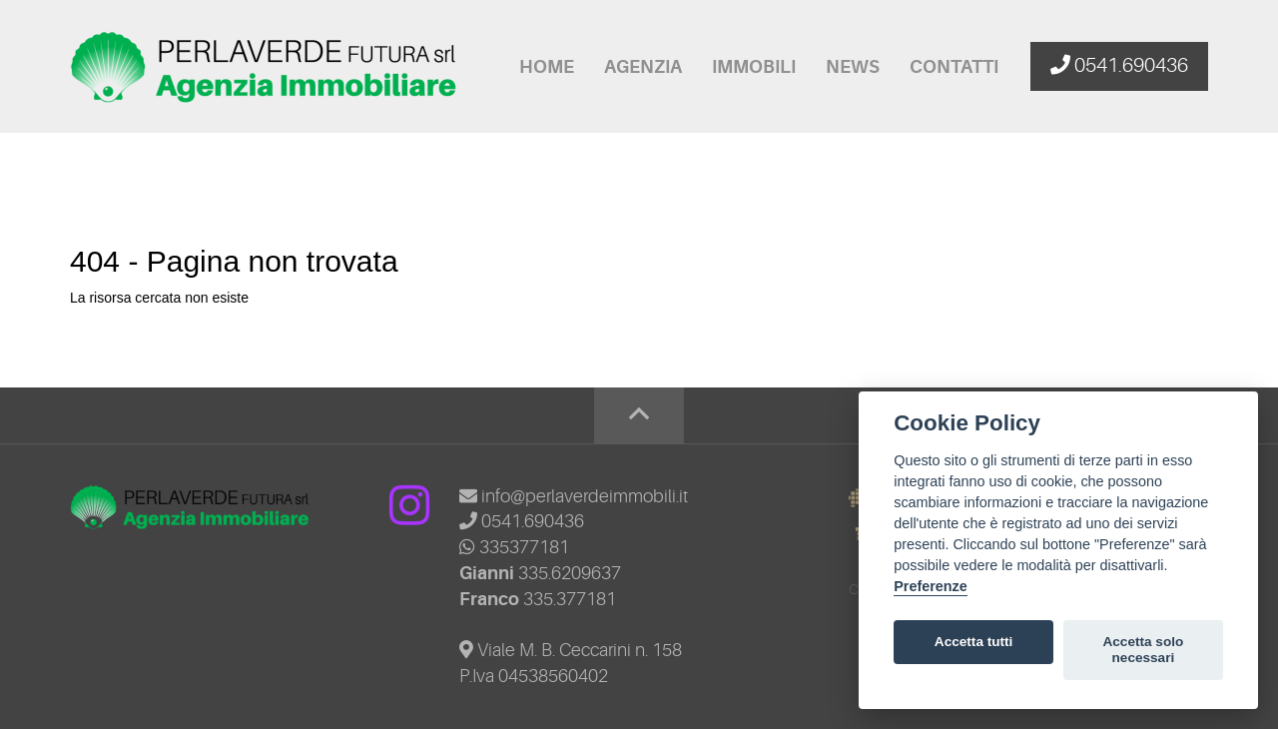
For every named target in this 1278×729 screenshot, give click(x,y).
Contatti (954, 67)
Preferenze (930, 586)
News (853, 67)
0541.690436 (521, 521)
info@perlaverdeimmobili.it (573, 496)
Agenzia (643, 67)
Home (546, 67)
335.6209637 (569, 573)
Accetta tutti (974, 641)
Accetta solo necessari (1142, 649)
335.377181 (569, 599)
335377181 (514, 547)
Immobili (754, 67)
